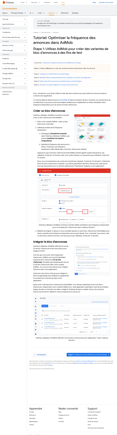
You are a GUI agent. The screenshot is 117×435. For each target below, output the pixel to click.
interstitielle (63, 100)
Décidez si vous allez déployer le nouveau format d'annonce (59, 85)
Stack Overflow (93, 415)
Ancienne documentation (96, 428)
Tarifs (56, 2)
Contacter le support (94, 412)
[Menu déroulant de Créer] (27, 2)
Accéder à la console (106, 2)
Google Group (92, 418)
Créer (23, 2)
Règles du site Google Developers (83, 363)
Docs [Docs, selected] (63, 2)
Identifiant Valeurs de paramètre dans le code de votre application (65, 77)
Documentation (9, 8)
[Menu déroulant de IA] (33, 13)
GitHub (31, 425)
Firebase (35, 32)
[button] (12, 19)
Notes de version (93, 421)
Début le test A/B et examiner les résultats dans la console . (61, 81)
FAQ (89, 425)
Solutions (47, 2)
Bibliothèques (33, 421)
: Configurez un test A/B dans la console (88, 355)
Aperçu (4, 13)
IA (30, 13)
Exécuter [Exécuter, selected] (51, 13)
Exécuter (34, 2)
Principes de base (17, 13)
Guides (31, 412)
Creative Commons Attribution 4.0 (85, 361)
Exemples (75, 13)
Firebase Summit (64, 415)
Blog (94, 2)
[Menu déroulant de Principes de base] (25, 13)
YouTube (61, 421)
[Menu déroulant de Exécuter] (39, 2)
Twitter (61, 418)
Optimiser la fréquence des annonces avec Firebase (62, 63)
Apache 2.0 (48, 363)
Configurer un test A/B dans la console (54, 74)
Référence (64, 13)
